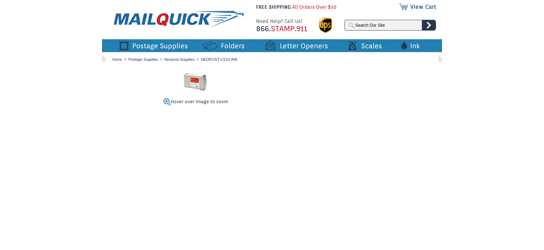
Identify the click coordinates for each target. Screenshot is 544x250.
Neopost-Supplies (179, 59)
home (117, 59)
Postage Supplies (143, 59)
